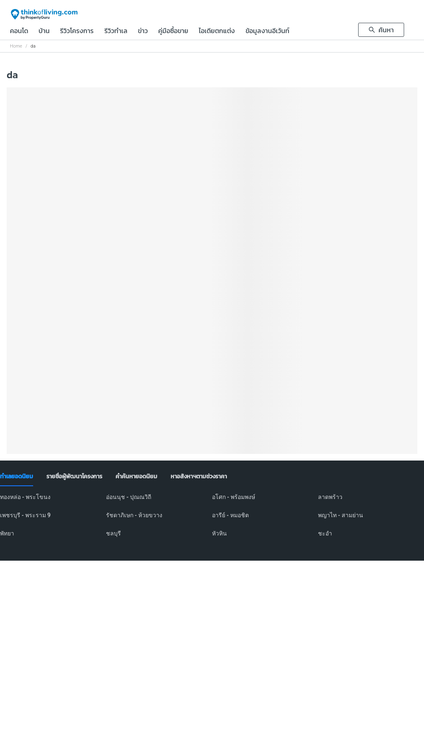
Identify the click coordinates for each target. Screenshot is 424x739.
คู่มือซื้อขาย (173, 31)
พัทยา (7, 533)
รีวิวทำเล (116, 31)
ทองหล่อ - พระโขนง (25, 497)
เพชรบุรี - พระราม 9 (25, 515)
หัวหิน (219, 533)
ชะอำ (325, 533)
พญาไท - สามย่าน (340, 515)
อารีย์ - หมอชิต (230, 515)
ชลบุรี (113, 533)
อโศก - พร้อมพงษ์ (233, 497)
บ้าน (44, 31)
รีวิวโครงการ (77, 31)
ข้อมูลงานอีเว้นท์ (267, 31)
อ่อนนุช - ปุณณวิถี (128, 497)
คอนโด (19, 31)
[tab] (16, 476)
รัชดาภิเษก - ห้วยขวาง (134, 515)
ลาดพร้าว (330, 497)
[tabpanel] (212, 520)
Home (16, 46)
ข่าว (143, 31)
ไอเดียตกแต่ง (217, 31)
